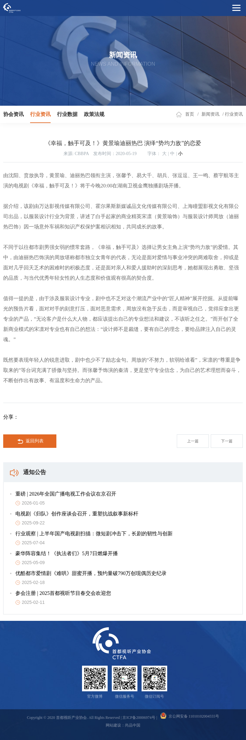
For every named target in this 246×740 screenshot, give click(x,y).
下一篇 (227, 441)
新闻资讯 (210, 114)
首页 (189, 114)
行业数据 (67, 114)
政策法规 (94, 114)
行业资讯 (40, 114)
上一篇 (193, 441)
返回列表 (30, 441)
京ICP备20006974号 (138, 717)
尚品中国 (132, 725)
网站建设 (113, 725)
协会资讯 (13, 114)
